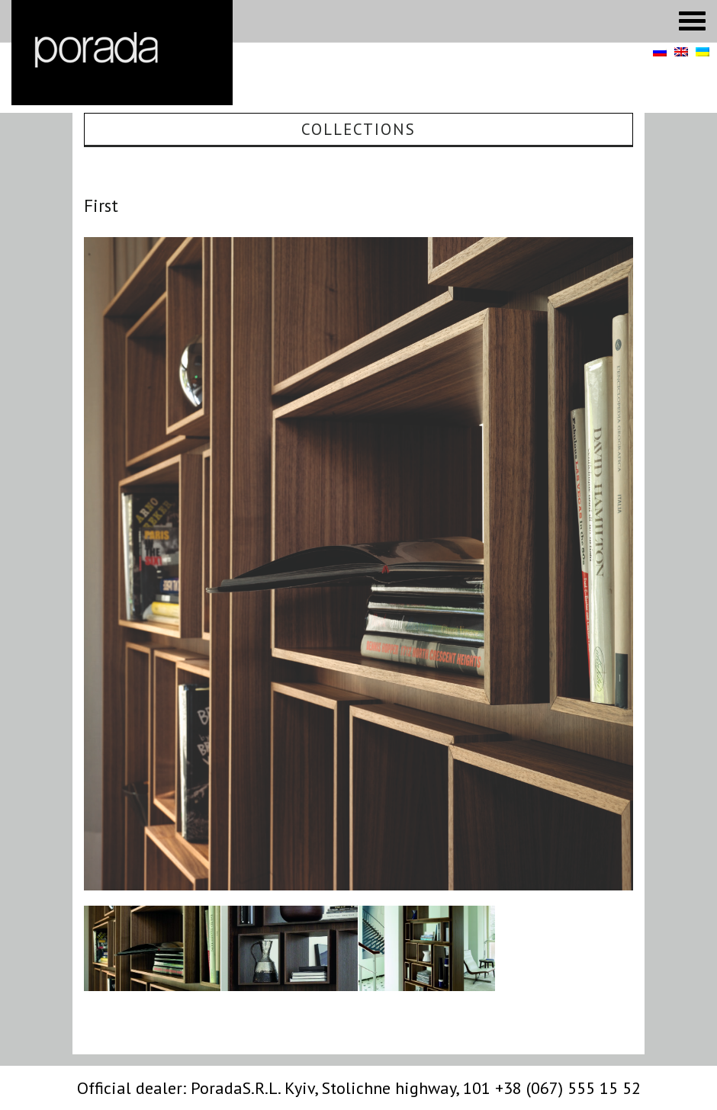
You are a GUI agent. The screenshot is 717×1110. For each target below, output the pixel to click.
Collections (358, 129)
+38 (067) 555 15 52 (568, 1088)
